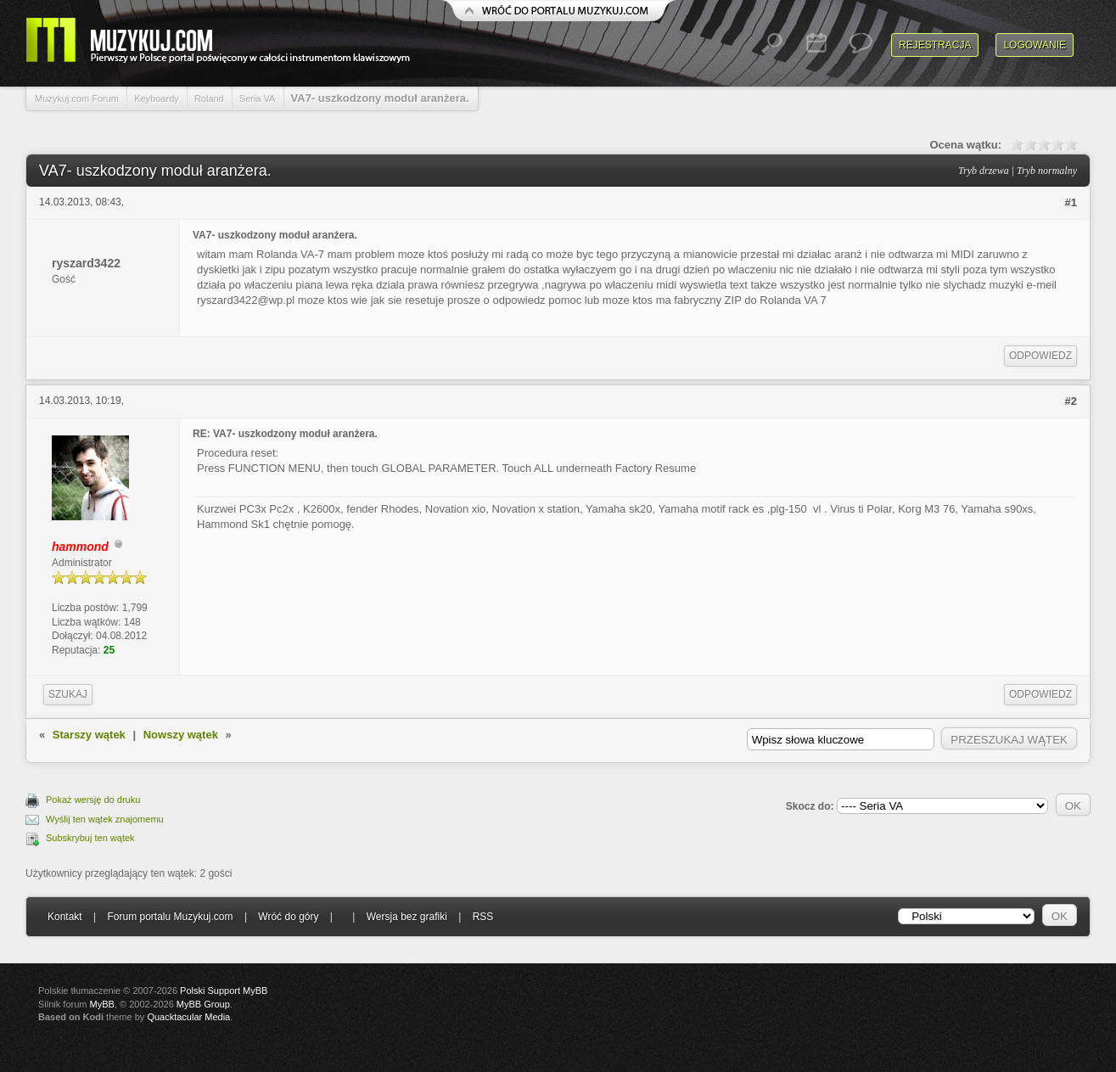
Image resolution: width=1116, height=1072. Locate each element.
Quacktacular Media (188, 1017)
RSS (483, 917)
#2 (1071, 401)
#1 (1071, 202)
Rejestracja (935, 45)
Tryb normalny (1047, 171)
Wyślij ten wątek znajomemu (105, 819)
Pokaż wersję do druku (93, 799)
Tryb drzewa (983, 171)
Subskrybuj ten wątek (90, 838)
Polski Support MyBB (223, 990)
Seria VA (257, 98)
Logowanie (1034, 45)
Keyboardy (156, 98)
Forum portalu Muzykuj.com (170, 917)
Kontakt (65, 917)
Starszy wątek (89, 734)
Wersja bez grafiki (407, 917)
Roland (209, 98)
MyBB (102, 1004)
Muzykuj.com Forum (77, 98)
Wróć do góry (288, 917)
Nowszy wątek (180, 734)
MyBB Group (203, 1004)
